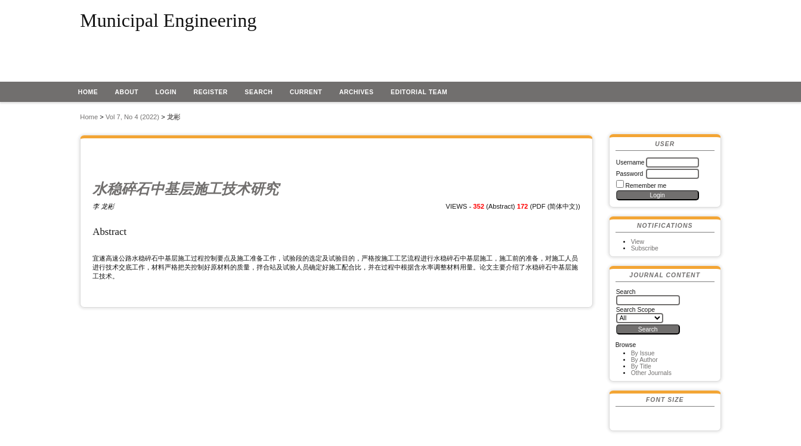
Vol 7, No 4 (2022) (132, 116)
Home (88, 92)
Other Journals (651, 373)
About (127, 92)
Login (166, 92)
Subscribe (644, 248)
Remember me (646, 185)
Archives (356, 92)
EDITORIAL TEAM (419, 92)
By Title (641, 366)
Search (259, 92)
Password (630, 174)
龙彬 (173, 116)
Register (211, 92)
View (637, 242)
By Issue (643, 353)
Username (630, 162)
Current (306, 92)
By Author (644, 360)
